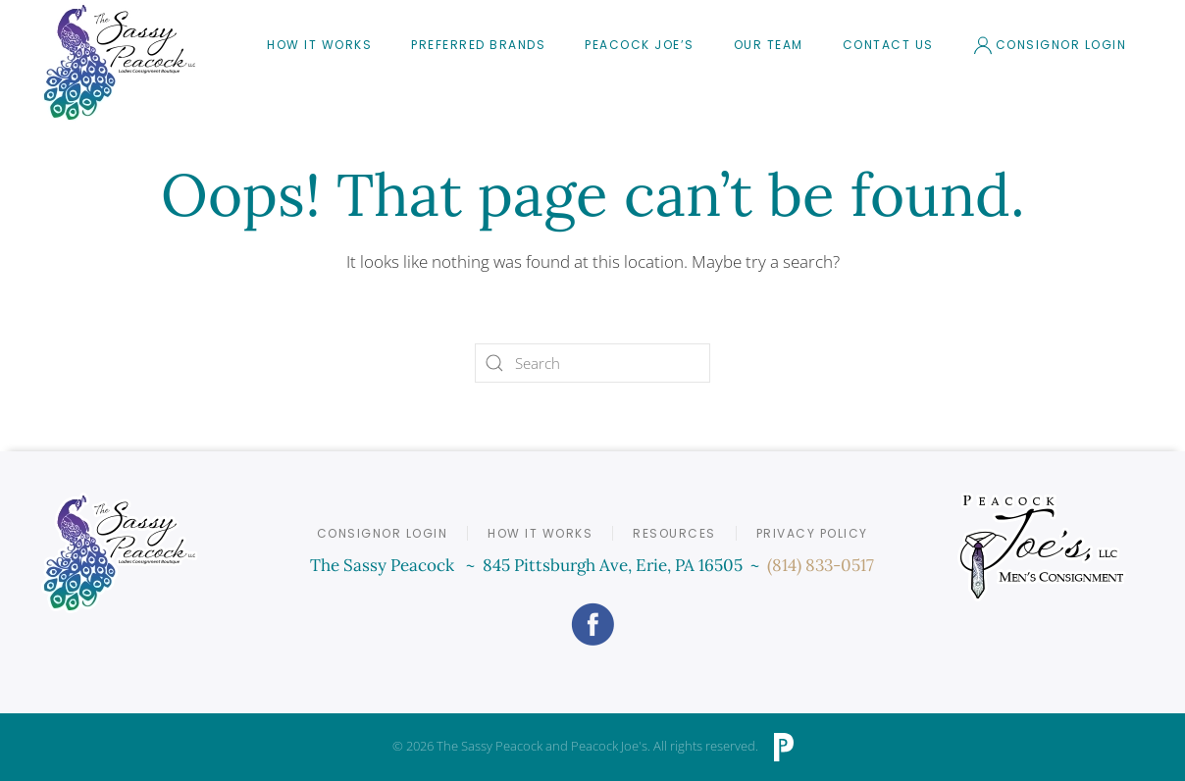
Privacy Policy (812, 533)
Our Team (768, 44)
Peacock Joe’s (640, 44)
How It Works (319, 44)
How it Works (540, 533)
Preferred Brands (478, 44)
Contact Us (888, 44)
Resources (674, 533)
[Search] (592, 363)
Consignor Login (1050, 45)
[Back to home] (119, 62)
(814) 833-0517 (820, 565)
